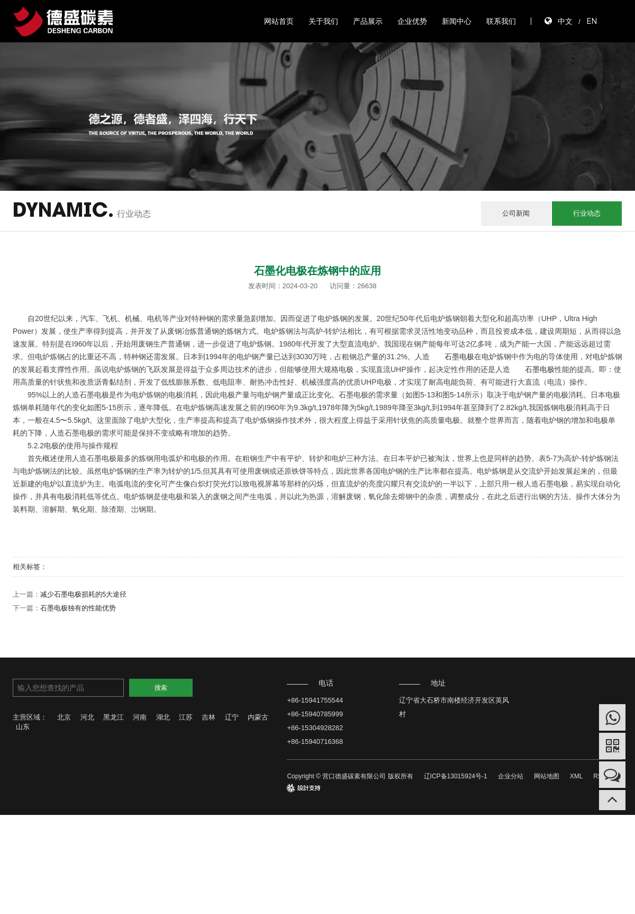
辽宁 (232, 717)
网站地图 (546, 776)
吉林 (208, 717)
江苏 (186, 717)
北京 (64, 717)
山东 (23, 727)
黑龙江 (113, 717)
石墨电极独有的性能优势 (78, 608)
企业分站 (510, 776)
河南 (140, 717)
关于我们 (323, 21)
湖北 (163, 717)
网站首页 (279, 21)
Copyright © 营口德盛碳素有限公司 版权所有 (350, 776)
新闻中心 (456, 21)
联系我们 (501, 21)
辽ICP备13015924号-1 (455, 776)
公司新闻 (516, 213)
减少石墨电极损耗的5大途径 (83, 594)
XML (576, 776)
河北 (87, 717)
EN (591, 20)
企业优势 (412, 21)
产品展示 (368, 21)
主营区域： (30, 717)
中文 (565, 20)
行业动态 (587, 213)
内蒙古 (258, 717)
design (296, 788)
